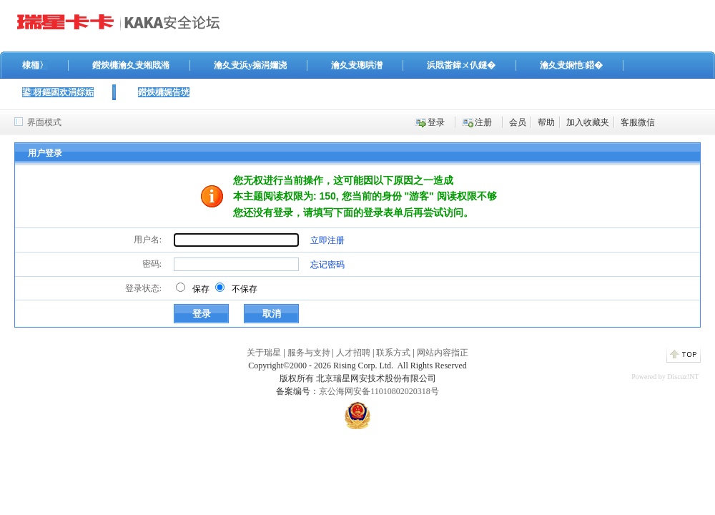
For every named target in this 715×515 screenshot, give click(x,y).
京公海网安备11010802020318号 (379, 391)
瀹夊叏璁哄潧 (357, 65)
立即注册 (327, 240)
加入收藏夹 (587, 122)
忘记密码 (327, 265)
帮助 (546, 122)
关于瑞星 (264, 353)
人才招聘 (353, 353)
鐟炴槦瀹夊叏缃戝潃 (130, 65)
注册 (483, 122)
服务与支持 (308, 353)
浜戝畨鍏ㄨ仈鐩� (461, 65)
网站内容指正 (442, 353)
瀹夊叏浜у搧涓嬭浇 (250, 65)
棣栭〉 (35, 65)
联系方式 (393, 353)
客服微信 (638, 122)
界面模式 (44, 122)
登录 (436, 122)
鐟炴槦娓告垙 (163, 92)
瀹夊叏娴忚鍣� (571, 65)
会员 (517, 122)
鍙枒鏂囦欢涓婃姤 (58, 92)
